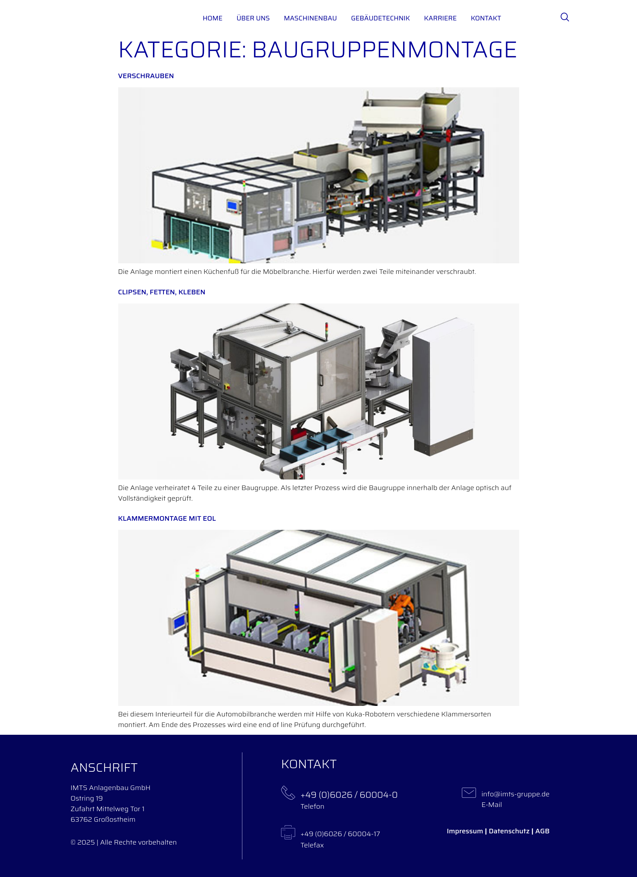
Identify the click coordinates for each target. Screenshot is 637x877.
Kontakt (486, 18)
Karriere (440, 18)
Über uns (253, 18)
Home (212, 18)
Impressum (465, 831)
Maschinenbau (310, 18)
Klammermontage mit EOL (167, 518)
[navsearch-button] (565, 18)
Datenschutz (509, 831)
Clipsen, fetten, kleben (161, 291)
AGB (542, 831)
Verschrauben (146, 75)
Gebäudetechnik (380, 18)
